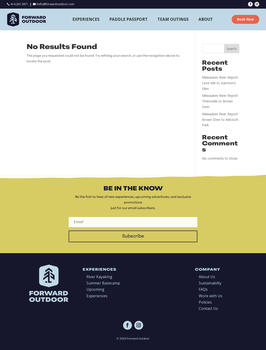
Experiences (85, 19)
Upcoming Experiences (96, 292)
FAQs (203, 289)
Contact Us (208, 308)
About (206, 19)
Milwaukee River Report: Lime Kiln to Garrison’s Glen (220, 83)
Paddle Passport (128, 19)
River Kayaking (99, 276)
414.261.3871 (19, 4)
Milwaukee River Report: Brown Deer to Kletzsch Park (220, 119)
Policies (205, 302)
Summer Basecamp (103, 283)
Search (232, 48)
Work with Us (210, 295)
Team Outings (173, 19)
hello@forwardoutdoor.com (55, 4)
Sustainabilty (210, 283)
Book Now (245, 19)
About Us (207, 276)
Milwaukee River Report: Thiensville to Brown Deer (220, 101)
